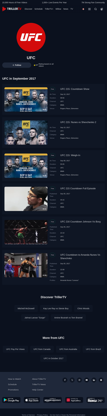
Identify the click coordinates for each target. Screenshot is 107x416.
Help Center (37, 390)
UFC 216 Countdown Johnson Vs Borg (80, 221)
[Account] (102, 9)
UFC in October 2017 (53, 358)
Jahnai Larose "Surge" (35, 317)
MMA (62, 105)
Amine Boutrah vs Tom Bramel (68, 317)
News (65, 9)
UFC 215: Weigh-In (70, 155)
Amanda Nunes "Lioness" (69, 280)
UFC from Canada (42, 349)
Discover (28, 9)
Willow (58, 9)
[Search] (96, 9)
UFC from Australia (68, 349)
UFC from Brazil (93, 349)
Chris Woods (83, 308)
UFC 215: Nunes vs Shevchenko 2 (78, 122)
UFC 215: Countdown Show (74, 89)
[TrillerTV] (11, 9)
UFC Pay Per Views (15, 349)
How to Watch (14, 379)
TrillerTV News (39, 384)
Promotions (13, 390)
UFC (62, 101)
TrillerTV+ (49, 9)
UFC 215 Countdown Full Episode (78, 188)
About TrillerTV (39, 379)
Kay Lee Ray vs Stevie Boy (56, 308)
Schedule (38, 9)
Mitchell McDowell (26, 308)
